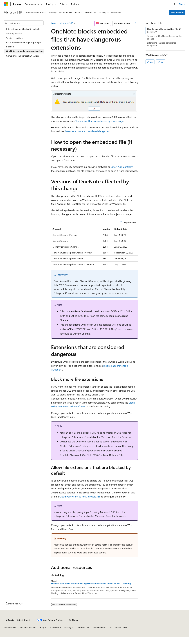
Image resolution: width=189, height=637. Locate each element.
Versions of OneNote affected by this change (99, 120)
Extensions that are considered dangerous (87, 131)
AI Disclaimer (10, 627)
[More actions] (135, 23)
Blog (42, 627)
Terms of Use (83, 627)
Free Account (177, 12)
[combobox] (24, 22)
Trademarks (98, 627)
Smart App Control (121, 166)
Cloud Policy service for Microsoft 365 (80, 496)
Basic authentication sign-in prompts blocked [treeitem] (23, 44)
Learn (53, 23)
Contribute (55, 627)
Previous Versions (28, 627)
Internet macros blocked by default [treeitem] (23, 28)
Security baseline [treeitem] (14, 33)
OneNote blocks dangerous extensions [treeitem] (24, 51)
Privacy (67, 627)
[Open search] (174, 4)
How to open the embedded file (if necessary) (164, 30)
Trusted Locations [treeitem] (14, 38)
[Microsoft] (6, 4)
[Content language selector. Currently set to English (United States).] (18, 620)
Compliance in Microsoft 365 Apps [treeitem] (22, 55)
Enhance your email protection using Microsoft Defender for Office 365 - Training (91, 583)
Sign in (182, 4)
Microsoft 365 (66, 23)
